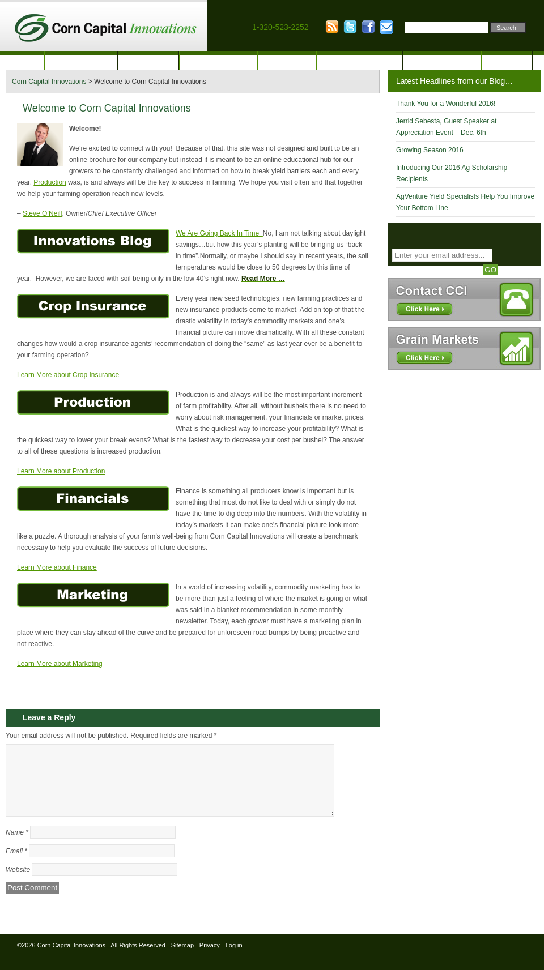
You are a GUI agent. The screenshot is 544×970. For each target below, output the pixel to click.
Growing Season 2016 (430, 150)
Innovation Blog (442, 60)
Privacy (209, 958)
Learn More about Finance (57, 567)
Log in (234, 958)
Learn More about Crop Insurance (68, 375)
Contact (506, 60)
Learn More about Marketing (60, 664)
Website (18, 883)
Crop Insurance (218, 60)
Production (149, 60)
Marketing (286, 60)
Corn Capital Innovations (71, 958)
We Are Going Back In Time (219, 233)
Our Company (80, 60)
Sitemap (182, 958)
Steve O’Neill (42, 213)
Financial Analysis (359, 60)
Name (17, 846)
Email (16, 865)
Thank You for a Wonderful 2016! (445, 104)
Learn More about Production (61, 471)
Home (21, 60)
